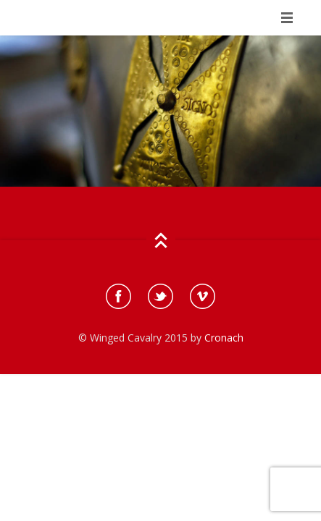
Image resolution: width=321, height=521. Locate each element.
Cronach (223, 337)
